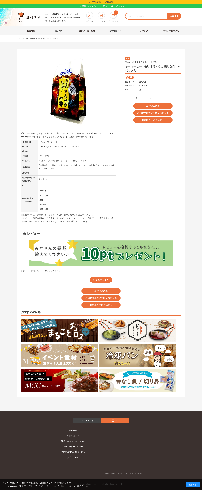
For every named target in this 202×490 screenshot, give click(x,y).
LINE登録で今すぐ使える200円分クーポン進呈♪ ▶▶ (101, 6)
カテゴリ (59, 31)
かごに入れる (153, 106)
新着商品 (31, 31)
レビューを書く (101, 280)
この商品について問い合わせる (153, 113)
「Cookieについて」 (65, 486)
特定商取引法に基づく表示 (73, 452)
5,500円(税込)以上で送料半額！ (101, 2)
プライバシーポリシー (73, 446)
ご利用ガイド (115, 31)
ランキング (143, 31)
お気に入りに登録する (153, 120)
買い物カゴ (113, 17)
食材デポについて (171, 31)
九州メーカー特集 (87, 31)
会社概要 (73, 430)
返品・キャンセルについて (73, 441)
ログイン (101, 17)
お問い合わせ (73, 457)
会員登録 (89, 17)
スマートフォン (87, 420)
